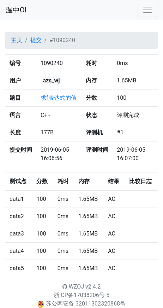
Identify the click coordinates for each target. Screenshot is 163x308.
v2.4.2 (93, 286)
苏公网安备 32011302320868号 (86, 303)
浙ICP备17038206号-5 (81, 295)
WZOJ (73, 286)
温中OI (16, 10)
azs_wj (51, 80)
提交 (36, 40)
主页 (16, 40)
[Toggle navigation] (147, 10)
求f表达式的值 (59, 97)
